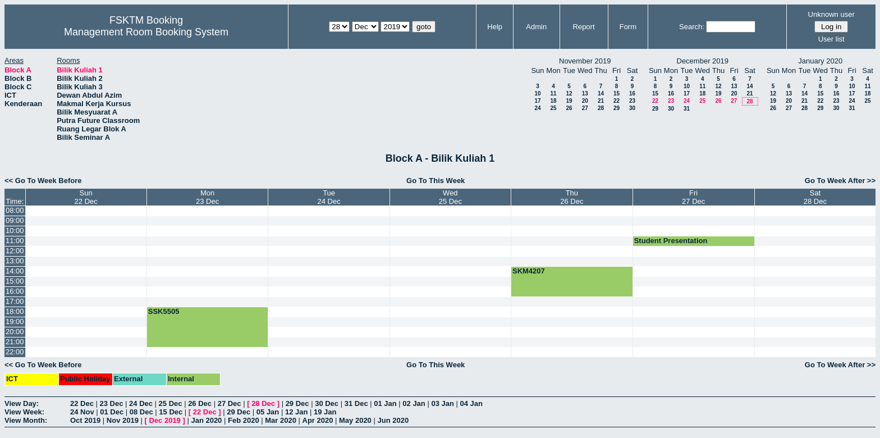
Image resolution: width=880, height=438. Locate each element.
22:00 (15, 352)
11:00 (15, 240)
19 (569, 101)
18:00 (15, 311)
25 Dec (170, 403)
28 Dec (263, 403)
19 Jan (325, 412)
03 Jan (442, 403)
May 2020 (355, 420)
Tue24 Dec (328, 197)
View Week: (24, 412)
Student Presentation (671, 240)
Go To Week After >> (840, 180)
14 (601, 93)
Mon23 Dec (207, 197)
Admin (536, 26)
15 (616, 93)
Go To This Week (435, 180)
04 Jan (471, 403)
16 (632, 93)
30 (632, 108)
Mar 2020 (280, 420)
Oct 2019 (85, 420)
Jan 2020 (206, 420)
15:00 (15, 281)
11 (553, 93)
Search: (691, 26)
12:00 (15, 251)
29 (616, 108)
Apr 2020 (317, 420)
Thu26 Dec (571, 197)
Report (584, 26)
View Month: (25, 420)
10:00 (15, 230)
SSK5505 (164, 311)
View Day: (21, 403)
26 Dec (200, 403)
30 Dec (326, 403)
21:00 (15, 341)
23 (632, 101)
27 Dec (229, 403)
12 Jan (296, 412)
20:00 (15, 331)
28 (601, 108)
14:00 (15, 271)
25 (553, 108)
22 (616, 101)
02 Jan (413, 403)
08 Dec (141, 412)
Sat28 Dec (815, 197)
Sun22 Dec (86, 197)
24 (537, 108)
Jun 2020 (393, 420)
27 (585, 108)
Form (628, 26)
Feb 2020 (243, 420)
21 (601, 101)
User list (831, 39)
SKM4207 (528, 271)
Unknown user (831, 14)
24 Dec (141, 403)
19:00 (15, 321)
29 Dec (297, 403)
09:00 (15, 220)
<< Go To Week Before (43, 180)
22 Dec (82, 403)
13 (585, 93)
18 (553, 101)
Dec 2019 (164, 420)
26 (569, 108)
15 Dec (170, 412)
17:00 (15, 301)
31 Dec (356, 403)
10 (537, 93)
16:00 (15, 291)
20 (585, 101)
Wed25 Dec (450, 197)
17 (537, 101)
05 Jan (267, 412)
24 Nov (82, 412)
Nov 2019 (123, 420)
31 (687, 109)
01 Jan (385, 403)
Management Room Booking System (146, 32)
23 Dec (111, 403)
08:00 (15, 210)
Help (494, 26)
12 (569, 93)
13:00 (15, 261)
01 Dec (111, 412)
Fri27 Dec (693, 197)
